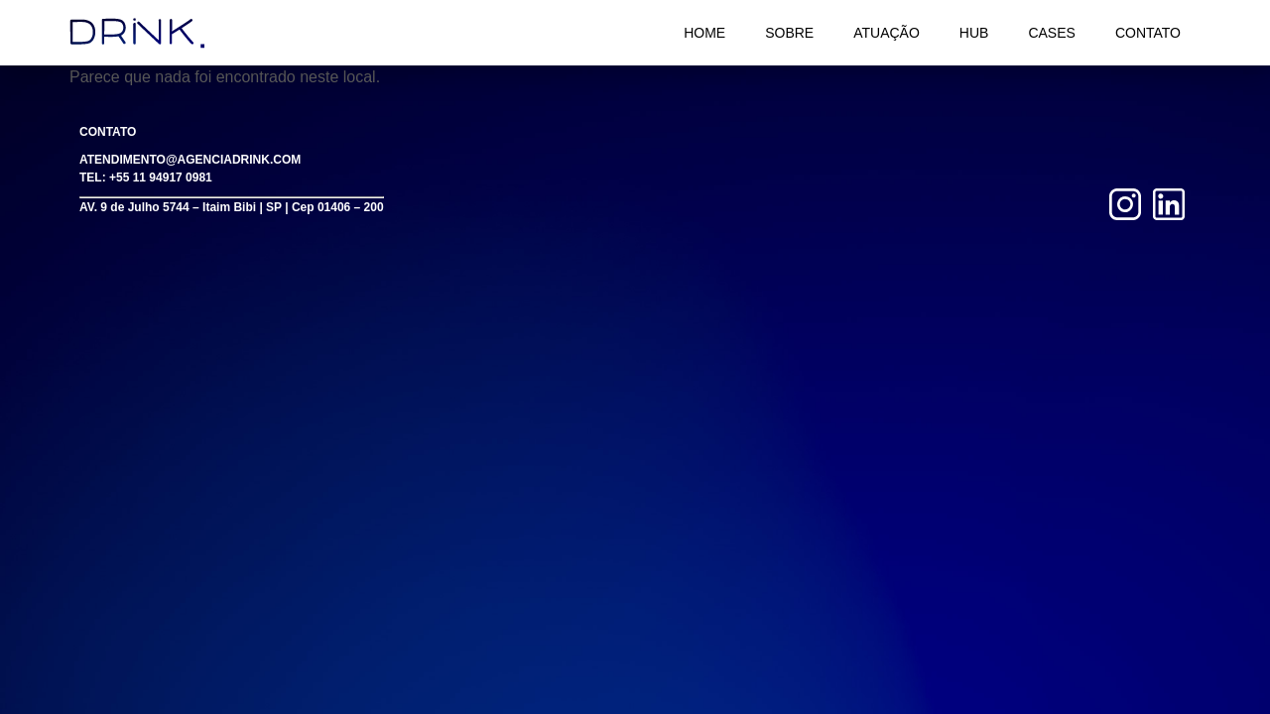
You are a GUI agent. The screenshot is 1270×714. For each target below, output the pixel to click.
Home (704, 33)
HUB (974, 33)
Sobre (789, 33)
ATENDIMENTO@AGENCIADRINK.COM (190, 160)
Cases (1051, 33)
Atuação (886, 33)
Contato (1148, 33)
